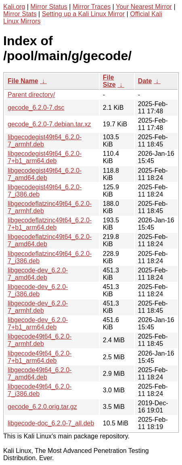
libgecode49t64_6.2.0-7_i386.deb (39, 390)
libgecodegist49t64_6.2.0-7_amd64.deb (45, 174)
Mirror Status (48, 6)
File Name (23, 81)
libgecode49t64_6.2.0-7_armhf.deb (39, 340)
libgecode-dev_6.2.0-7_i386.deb (38, 290)
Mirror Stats (20, 13)
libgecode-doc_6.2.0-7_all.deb (51, 423)
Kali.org (14, 6)
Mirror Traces (92, 6)
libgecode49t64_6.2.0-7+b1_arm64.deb (39, 357)
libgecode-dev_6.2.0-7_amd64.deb (38, 274)
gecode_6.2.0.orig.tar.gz (42, 406)
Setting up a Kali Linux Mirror (83, 13)
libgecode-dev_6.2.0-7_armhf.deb (38, 307)
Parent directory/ (31, 94)
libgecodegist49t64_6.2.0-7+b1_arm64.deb (45, 157)
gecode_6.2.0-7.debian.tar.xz (49, 124)
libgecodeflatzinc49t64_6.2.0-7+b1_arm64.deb (50, 224)
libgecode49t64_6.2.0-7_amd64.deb (39, 374)
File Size (109, 81)
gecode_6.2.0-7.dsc (36, 107)
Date (145, 81)
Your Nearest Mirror (144, 6)
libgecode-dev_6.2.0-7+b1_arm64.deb (38, 323)
